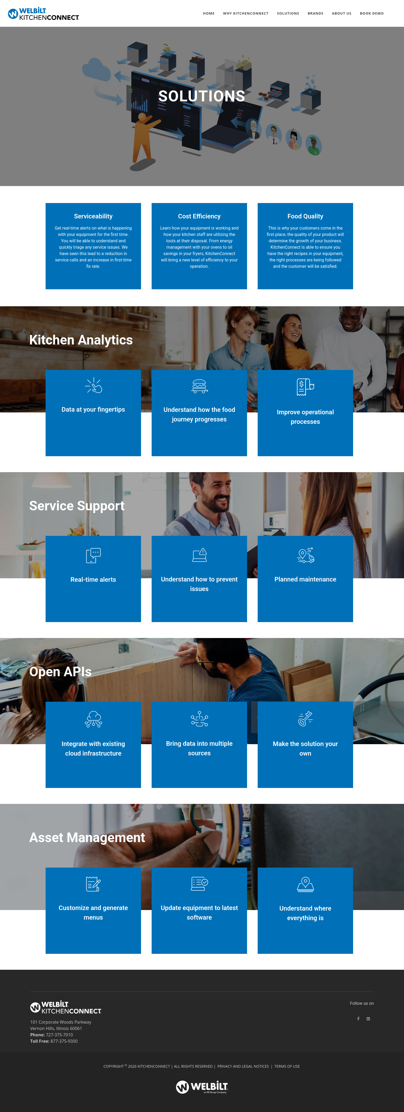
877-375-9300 (64, 1041)
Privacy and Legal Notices (243, 1066)
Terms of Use (287, 1066)
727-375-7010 (59, 1035)
